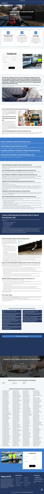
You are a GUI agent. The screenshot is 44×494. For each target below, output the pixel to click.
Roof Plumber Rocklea (26, 445)
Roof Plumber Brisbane (5, 416)
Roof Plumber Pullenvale (26, 437)
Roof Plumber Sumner (36, 409)
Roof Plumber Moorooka (26, 407)
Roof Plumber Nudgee (26, 424)
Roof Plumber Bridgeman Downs (6, 414)
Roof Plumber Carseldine (5, 430)
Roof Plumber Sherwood (36, 397)
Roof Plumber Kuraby (15, 445)
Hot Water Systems (18, 477)
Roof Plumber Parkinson (26, 431)
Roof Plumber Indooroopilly (16, 429)
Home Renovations (18, 485)
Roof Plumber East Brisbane (16, 395)
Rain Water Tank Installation (19, 482)
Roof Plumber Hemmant (16, 421)
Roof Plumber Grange (15, 414)
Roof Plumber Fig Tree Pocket (17, 404)
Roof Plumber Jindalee (16, 431)
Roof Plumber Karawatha (16, 436)
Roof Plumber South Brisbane (37, 401)
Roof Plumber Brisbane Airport (6, 417)
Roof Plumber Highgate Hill (16, 424)
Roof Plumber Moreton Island (27, 408)
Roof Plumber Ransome (26, 438)
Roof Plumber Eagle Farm (16, 394)
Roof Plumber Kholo (15, 443)
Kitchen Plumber (27, 477)
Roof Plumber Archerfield (5, 397)
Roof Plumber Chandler (5, 431)
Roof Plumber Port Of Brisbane (27, 436)
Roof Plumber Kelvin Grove (16, 438)
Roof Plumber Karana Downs (16, 435)
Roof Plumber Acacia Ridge (6, 390)
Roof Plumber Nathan (26, 417)
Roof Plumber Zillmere (36, 445)
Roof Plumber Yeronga (36, 444)
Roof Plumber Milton (25, 403)
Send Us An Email (39, 479)
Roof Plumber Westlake (36, 431)
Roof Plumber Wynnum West (37, 442)
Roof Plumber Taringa (36, 414)
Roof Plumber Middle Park (26, 402)
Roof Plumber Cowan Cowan (6, 442)
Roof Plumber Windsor (36, 435)
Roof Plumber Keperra (16, 442)
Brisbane (24, 383)
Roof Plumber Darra (5, 443)
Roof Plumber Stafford (36, 404)
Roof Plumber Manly (25, 397)
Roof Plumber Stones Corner (37, 407)
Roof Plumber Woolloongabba (37, 437)
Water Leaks (26, 480)
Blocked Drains (18, 480)
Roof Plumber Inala (15, 428)
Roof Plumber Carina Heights (6, 428)
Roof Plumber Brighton (5, 415)
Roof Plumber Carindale (5, 429)
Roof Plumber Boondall (5, 410)
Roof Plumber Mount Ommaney (27, 415)
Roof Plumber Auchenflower (6, 402)
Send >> (12, 67)
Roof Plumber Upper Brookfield (37, 422)
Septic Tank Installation (28, 482)
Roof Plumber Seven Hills (36, 394)
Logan (13, 382)
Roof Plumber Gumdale (16, 416)
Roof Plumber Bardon (5, 407)
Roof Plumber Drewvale (16, 390)
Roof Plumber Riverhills (26, 442)
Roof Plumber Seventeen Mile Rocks (37, 396)
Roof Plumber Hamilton (16, 417)
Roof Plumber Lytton (25, 394)
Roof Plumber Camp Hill (5, 424)
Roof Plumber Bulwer (5, 421)
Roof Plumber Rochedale (26, 444)
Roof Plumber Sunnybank (36, 410)
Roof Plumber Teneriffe (36, 416)
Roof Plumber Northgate (26, 423)
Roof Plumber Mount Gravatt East (13, 26)
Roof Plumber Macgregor (26, 395)
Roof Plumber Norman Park (26, 422)
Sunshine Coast (15, 383)
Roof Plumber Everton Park (16, 401)
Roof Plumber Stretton (36, 408)
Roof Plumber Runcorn (36, 390)
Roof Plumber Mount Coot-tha (27, 410)
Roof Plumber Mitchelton (26, 404)
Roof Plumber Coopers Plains (6, 438)
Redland (3, 383)
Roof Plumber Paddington (26, 429)
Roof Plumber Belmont (5, 409)
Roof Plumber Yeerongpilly (36, 443)
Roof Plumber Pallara (26, 430)
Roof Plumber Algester (5, 394)
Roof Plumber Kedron (15, 437)
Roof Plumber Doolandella (5, 445)
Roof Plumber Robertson (26, 443)
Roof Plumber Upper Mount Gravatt (37, 424)
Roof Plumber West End (36, 430)
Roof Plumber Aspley (5, 401)
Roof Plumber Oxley (25, 428)
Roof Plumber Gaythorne (16, 409)
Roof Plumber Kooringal (16, 444)
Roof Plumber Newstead (26, 421)
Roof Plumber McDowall (26, 401)
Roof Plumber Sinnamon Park (37, 400)
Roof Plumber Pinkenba (26, 435)
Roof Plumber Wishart (36, 436)
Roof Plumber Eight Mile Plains (17, 396)
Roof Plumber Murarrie (26, 416)
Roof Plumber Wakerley (36, 428)
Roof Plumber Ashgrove (5, 400)
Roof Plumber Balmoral (5, 404)
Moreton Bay (24, 382)
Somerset (3, 382)
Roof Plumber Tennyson (36, 417)
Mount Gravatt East (6, 26)
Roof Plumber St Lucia (36, 403)
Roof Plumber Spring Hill (36, 402)
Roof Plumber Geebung (16, 410)
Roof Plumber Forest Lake (16, 407)
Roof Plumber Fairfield (16, 402)
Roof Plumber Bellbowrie (5, 408)
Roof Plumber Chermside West (6, 436)
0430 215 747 (22, 0)
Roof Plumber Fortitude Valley (17, 408)
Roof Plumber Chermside (5, 435)
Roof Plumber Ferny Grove (16, 403)
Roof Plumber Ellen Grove (16, 397)
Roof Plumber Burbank (5, 422)
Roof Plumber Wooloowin (36, 438)
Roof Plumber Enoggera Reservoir (17, 400)
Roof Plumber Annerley (5, 395)
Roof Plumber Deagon (5, 444)
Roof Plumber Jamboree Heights (17, 430)
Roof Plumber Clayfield (5, 437)
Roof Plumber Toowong (36, 421)
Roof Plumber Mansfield (26, 400)
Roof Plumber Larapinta (26, 390)
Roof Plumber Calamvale (5, 423)
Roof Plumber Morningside (26, 409)
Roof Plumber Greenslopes (16, 415)
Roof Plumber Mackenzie (26, 396)
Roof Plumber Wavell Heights (37, 429)
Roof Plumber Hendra (15, 422)
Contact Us (26, 485)
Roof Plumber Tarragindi (36, 415)
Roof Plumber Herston (16, 423)
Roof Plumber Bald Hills (5, 403)
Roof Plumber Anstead (5, 396)
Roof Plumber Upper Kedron (37, 423)
